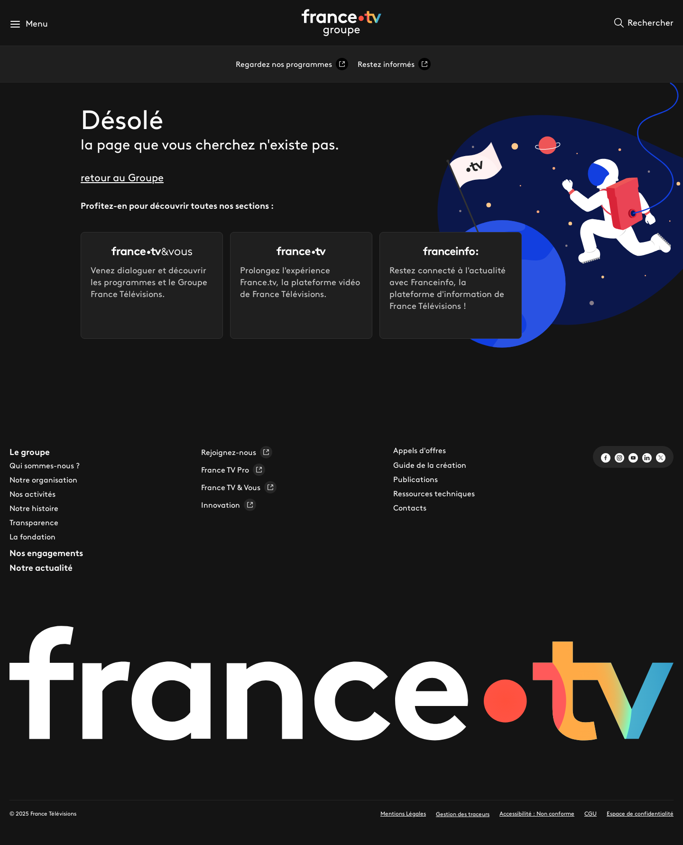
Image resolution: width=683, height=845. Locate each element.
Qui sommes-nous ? (44, 465)
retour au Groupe (122, 177)
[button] (28, 24)
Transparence (33, 522)
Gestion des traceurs (462, 813)
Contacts (409, 507)
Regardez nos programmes (292, 64)
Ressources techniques (434, 493)
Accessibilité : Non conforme (536, 813)
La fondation (32, 536)
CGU (590, 813)
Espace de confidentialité (640, 813)
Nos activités (32, 494)
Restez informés (394, 64)
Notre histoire (33, 508)
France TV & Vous (239, 487)
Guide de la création (429, 465)
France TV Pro (233, 470)
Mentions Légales (403, 813)
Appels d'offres (419, 450)
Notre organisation (43, 479)
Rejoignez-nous (236, 452)
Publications (415, 479)
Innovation (228, 505)
